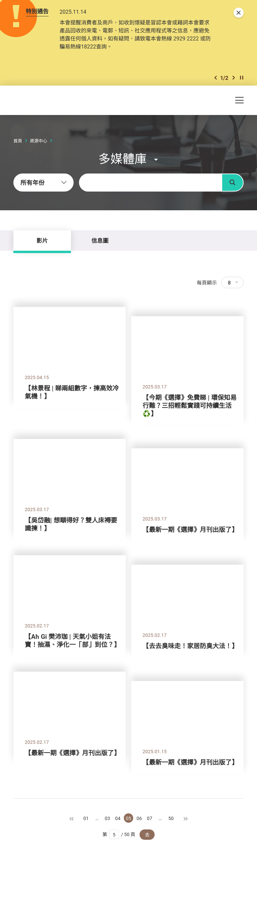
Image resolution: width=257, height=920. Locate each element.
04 (117, 818)
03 (107, 818)
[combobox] (43, 183)
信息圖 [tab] (99, 240)
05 (128, 818)
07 (149, 818)
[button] (215, 78)
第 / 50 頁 (119, 834)
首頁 (17, 141)
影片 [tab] (42, 240)
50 (171, 818)
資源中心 (38, 141)
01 (86, 818)
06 (139, 818)
